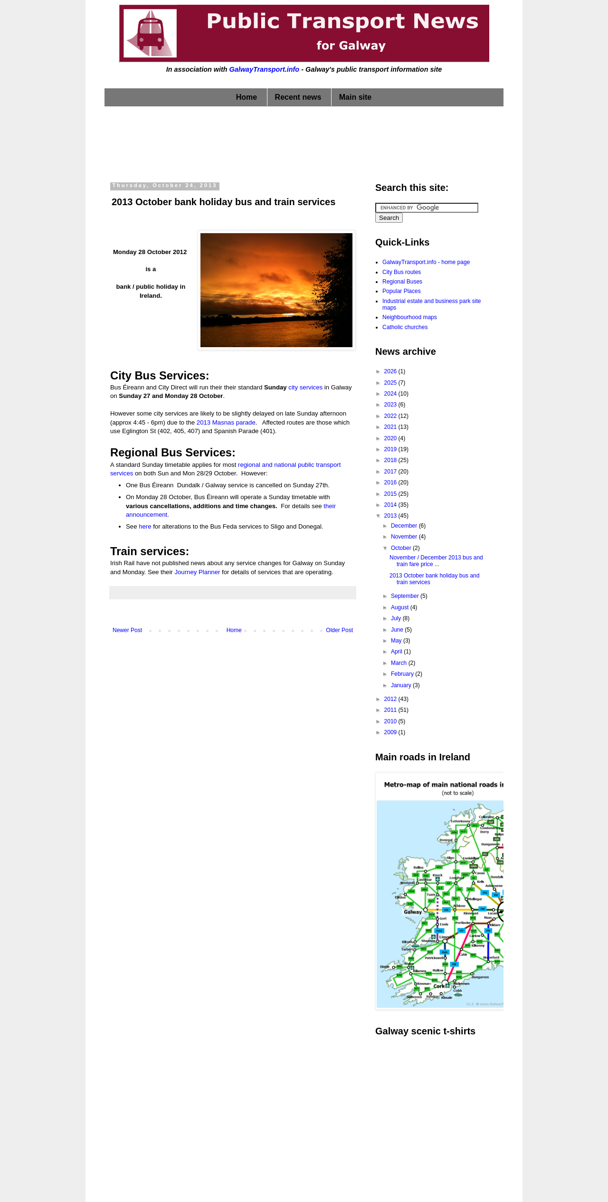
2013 (391, 515)
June (398, 629)
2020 (391, 438)
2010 (391, 721)
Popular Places (401, 291)
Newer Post (127, 630)
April (397, 651)
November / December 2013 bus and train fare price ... (436, 561)
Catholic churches (405, 327)
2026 (391, 371)
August (400, 607)
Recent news (298, 97)
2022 (391, 416)
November (405, 536)
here (145, 526)
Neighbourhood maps (409, 317)
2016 (391, 482)
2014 (391, 505)
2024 (391, 393)
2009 (391, 732)
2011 (391, 710)
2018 (391, 460)
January (402, 685)
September (405, 596)
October (402, 548)
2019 (391, 449)
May (397, 640)
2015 (391, 494)
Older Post (339, 630)
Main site (355, 97)
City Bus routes (401, 272)
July (397, 618)
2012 (391, 699)
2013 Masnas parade (226, 422)
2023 (391, 404)
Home (246, 97)
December (405, 525)
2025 (391, 382)
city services (305, 387)
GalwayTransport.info (264, 69)
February (403, 674)
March (399, 663)
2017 (391, 471)
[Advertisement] (304, 142)
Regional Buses (402, 281)
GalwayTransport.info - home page (426, 262)
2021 (391, 427)
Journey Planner (197, 572)
